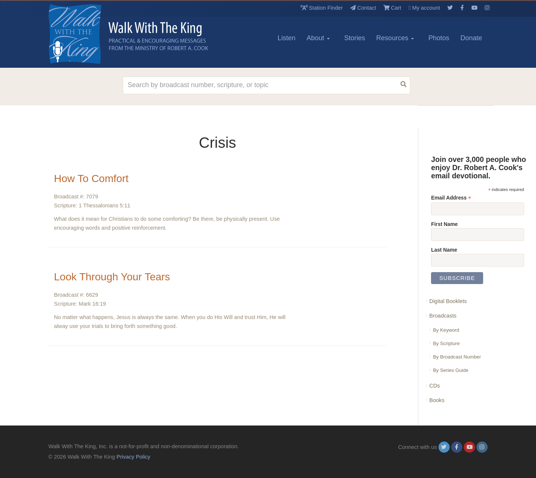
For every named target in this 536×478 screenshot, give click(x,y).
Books (436, 400)
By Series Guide (450, 370)
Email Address (451, 197)
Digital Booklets (448, 301)
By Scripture (446, 343)
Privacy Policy (133, 457)
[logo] (82, 34)
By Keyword (446, 330)
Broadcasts (442, 316)
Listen (287, 38)
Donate (471, 38)
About (318, 38)
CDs (434, 386)
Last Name (444, 250)
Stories (354, 38)
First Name (444, 224)
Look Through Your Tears (112, 277)
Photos (438, 38)
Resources (395, 38)
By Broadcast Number (457, 357)
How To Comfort (91, 178)
